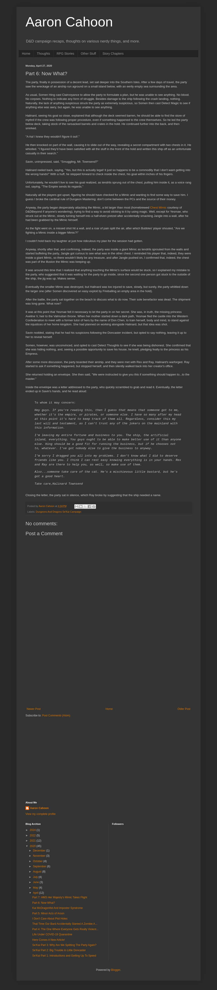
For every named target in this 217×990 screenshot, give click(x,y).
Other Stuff (88, 53)
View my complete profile (41, 814)
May (36, 887)
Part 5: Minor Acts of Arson (48, 913)
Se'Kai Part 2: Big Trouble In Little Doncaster (59, 950)
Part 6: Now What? (43, 902)
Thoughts (43, 53)
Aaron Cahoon (69, 21)
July (36, 877)
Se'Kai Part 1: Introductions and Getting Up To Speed (64, 955)
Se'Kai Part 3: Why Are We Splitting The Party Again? (64, 945)
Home (26, 53)
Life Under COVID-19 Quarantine (52, 934)
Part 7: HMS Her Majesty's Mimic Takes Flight (59, 897)
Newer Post (34, 709)
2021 (33, 840)
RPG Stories (65, 53)
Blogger (115, 969)
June (36, 882)
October (38, 861)
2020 (33, 846)
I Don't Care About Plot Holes (50, 918)
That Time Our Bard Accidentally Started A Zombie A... (64, 923)
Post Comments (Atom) (56, 715)
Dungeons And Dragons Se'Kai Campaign (58, 511)
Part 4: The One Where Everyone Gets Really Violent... (65, 929)
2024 (33, 830)
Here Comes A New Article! (48, 939)
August (37, 871)
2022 (33, 835)
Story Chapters (113, 53)
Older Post (183, 709)
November (39, 855)
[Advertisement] (108, 670)
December (39, 850)
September (40, 866)
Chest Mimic (158, 207)
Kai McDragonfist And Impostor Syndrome (57, 908)
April (36, 892)
